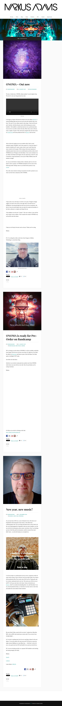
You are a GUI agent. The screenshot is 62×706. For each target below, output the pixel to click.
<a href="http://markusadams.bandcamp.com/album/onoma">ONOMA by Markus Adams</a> (22, 138)
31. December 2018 (22, 514)
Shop (22, 16)
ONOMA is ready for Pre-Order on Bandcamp (21, 337)
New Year (16, 516)
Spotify (7, 657)
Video (17, 16)
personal (21, 516)
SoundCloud (10, 132)
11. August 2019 (22, 344)
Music (27, 16)
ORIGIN (34, 119)
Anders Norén (39, 703)
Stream (11, 16)
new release (12, 345)
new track (18, 345)
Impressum (49, 16)
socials (7, 167)
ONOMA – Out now (18, 84)
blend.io (27, 132)
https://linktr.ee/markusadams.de (13, 432)
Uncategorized (33, 89)
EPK (38, 16)
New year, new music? (19, 509)
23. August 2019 (22, 89)
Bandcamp (14, 354)
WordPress (27, 703)
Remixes (32, 16)
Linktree (8, 660)
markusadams (11, 89)
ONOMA (23, 345)
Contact (42, 16)
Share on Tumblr (14, 276)
